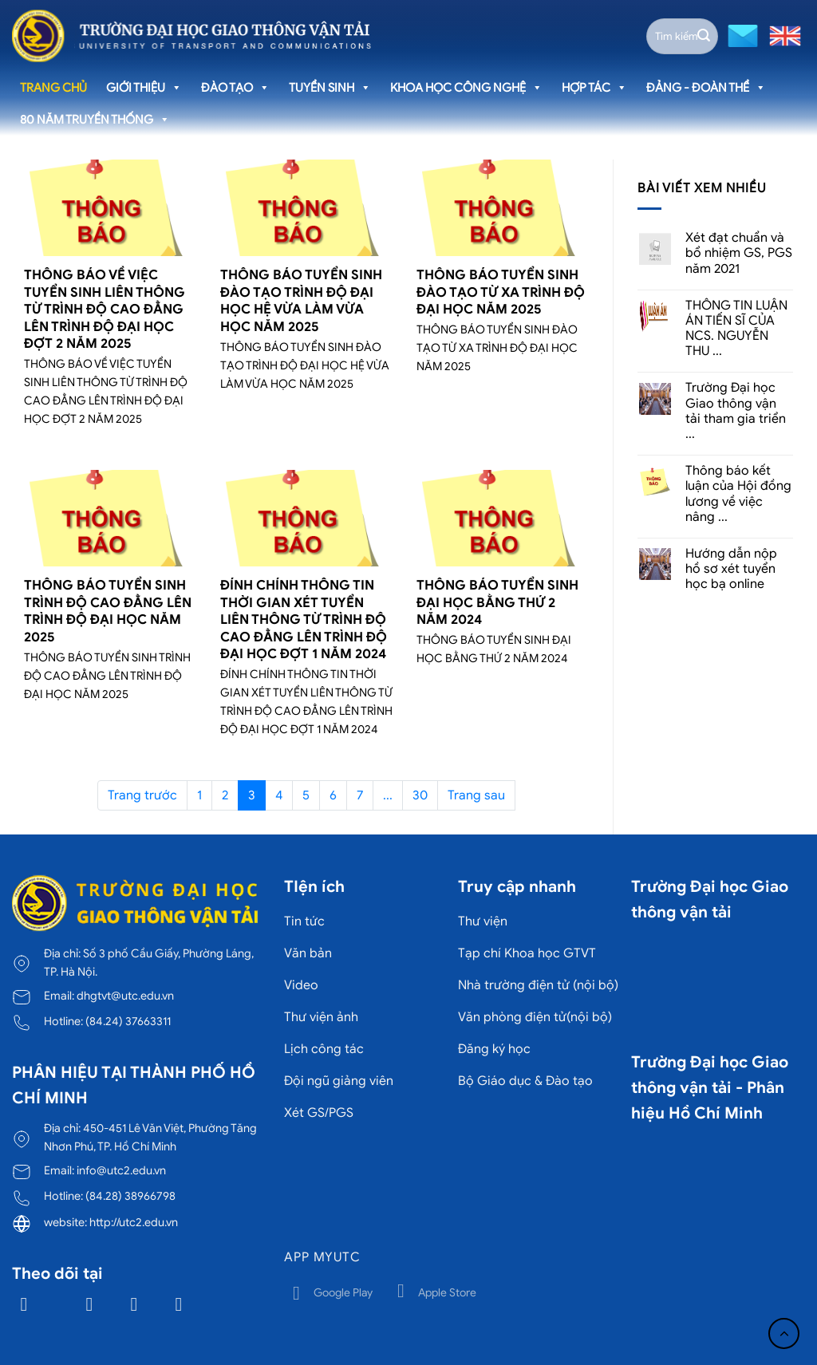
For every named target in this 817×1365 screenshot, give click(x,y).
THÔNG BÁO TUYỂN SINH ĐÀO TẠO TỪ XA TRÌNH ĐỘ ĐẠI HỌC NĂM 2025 (500, 292)
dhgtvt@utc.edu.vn (125, 995)
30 (420, 795)
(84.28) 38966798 (130, 1196)
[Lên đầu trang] (783, 1333)
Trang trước (142, 795)
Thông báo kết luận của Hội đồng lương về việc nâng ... (738, 494)
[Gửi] (703, 35)
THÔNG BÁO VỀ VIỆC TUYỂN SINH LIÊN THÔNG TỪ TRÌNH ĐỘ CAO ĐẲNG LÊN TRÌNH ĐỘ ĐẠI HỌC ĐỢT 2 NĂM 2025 (104, 309)
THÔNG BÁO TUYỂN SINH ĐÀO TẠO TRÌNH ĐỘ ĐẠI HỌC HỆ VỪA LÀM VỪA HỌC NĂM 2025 (301, 300)
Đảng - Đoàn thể (706, 88)
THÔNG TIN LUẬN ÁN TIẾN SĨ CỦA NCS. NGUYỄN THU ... (736, 329)
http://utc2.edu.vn (133, 1222)
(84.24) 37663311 (128, 1021)
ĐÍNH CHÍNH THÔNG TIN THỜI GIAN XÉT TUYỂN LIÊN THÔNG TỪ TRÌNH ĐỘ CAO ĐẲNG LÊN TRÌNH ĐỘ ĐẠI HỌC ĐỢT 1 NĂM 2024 (303, 619)
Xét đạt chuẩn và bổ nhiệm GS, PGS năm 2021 (738, 253)
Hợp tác (594, 88)
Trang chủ (53, 88)
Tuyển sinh (330, 88)
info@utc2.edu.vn (121, 1170)
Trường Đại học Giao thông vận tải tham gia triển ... (735, 411)
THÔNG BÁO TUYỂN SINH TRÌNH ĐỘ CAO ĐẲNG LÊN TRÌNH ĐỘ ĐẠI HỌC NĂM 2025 (107, 611)
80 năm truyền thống (95, 120)
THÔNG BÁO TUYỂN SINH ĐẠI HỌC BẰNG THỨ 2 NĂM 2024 (497, 602)
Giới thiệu (144, 88)
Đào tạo (235, 88)
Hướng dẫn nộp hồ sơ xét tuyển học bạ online (731, 569)
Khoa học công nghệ (466, 88)
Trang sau (476, 795)
